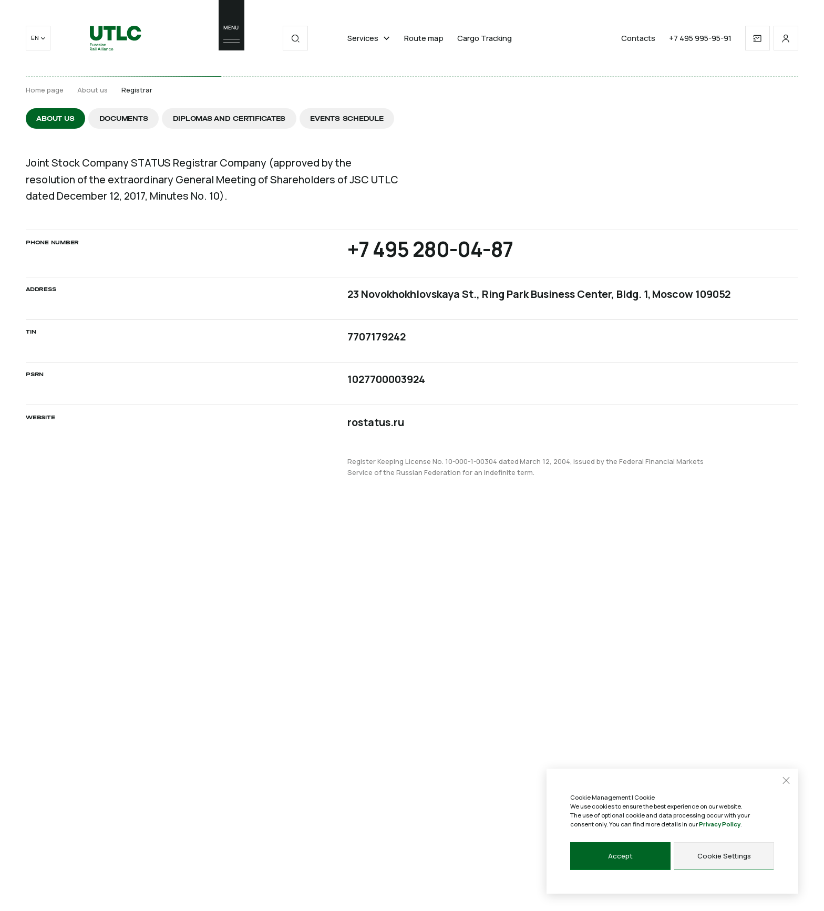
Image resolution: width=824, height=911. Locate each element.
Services (368, 38)
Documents (123, 118)
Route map (424, 38)
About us (92, 90)
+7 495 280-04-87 (430, 249)
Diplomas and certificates (229, 118)
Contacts (638, 38)
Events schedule (346, 118)
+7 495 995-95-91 (700, 38)
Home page (45, 90)
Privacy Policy (719, 824)
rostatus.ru (375, 422)
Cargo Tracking (484, 38)
